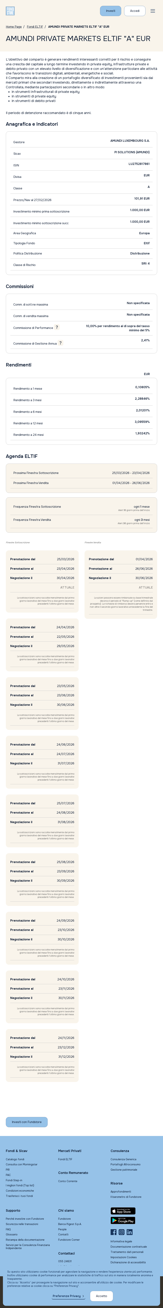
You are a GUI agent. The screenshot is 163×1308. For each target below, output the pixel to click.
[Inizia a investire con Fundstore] (27, 1122)
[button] (152, 11)
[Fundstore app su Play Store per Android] (134, 1220)
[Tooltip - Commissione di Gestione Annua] (60, 343)
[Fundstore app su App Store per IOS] (134, 1211)
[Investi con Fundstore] (110, 11)
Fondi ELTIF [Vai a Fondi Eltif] (35, 27)
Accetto (101, 1296)
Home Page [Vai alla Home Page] (14, 27)
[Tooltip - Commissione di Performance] (57, 327)
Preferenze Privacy (67, 1296)
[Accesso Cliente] (134, 11)
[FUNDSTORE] (10, 11)
